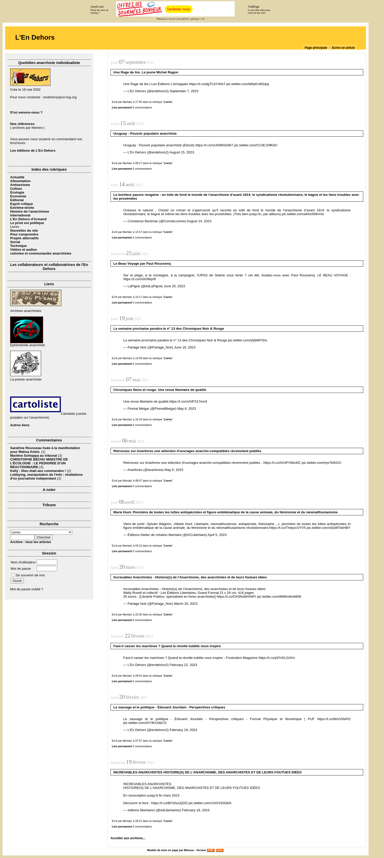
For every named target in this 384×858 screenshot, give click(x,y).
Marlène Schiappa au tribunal (33, 455)
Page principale (316, 48)
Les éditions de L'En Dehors (33, 150)
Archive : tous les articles (30, 542)
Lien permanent (122, 107)
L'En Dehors (35, 37)
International (20, 215)
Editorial (17, 200)
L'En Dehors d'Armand (28, 219)
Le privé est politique (27, 223)
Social (15, 242)
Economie (18, 196)
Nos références (22, 124)
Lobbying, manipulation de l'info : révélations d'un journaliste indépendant (46, 476)
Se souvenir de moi (28, 575)
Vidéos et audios (23, 249)
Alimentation (20, 181)
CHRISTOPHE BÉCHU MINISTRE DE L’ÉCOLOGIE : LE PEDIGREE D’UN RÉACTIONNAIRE (39, 463)
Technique (18, 246)
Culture (16, 188)
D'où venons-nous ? (26, 112)
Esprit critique (21, 204)
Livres (168, 101)
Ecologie (17, 192)
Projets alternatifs (24, 238)
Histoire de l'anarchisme (29, 211)
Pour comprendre (24, 234)
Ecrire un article (343, 48)
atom (219, 850)
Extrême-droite (22, 208)
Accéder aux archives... (128, 838)
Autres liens (19, 425)
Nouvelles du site (24, 230)
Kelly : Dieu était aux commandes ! (38, 471)
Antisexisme (20, 185)
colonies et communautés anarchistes (40, 253)
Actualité (17, 177)
